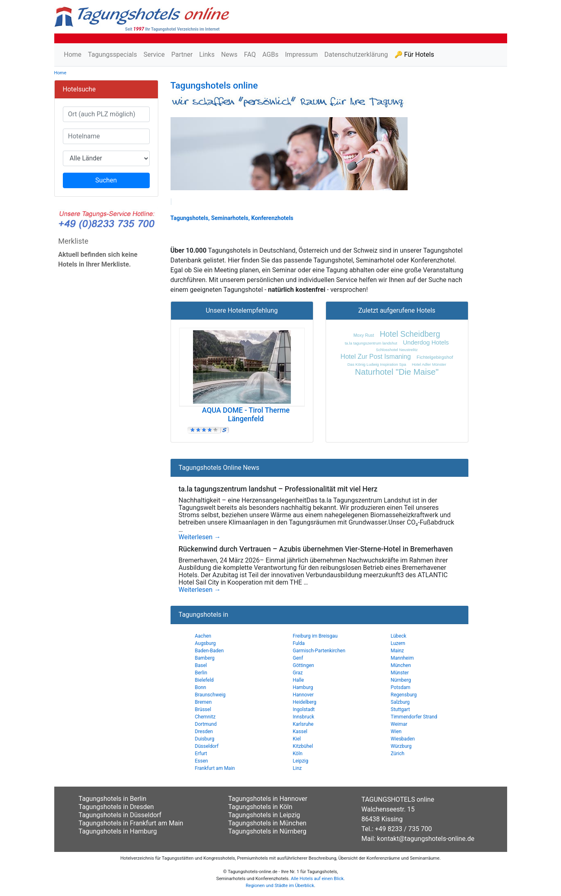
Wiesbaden (403, 739)
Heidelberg (305, 702)
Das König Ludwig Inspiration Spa (376, 364)
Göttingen (303, 665)
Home (73, 54)
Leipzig (300, 761)
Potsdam (400, 687)
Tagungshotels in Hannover (267, 799)
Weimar (399, 724)
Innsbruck (304, 717)
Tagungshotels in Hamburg (118, 831)
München (401, 665)
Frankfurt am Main (215, 768)
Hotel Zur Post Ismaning (376, 356)
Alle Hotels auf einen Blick (317, 878)
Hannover (303, 695)
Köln (298, 753)
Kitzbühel (303, 746)
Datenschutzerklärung (356, 54)
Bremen (203, 702)
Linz (297, 768)
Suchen (106, 180)
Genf (298, 658)
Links (207, 54)
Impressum (301, 54)
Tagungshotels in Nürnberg (267, 831)
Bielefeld (204, 680)
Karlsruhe (303, 724)
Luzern (398, 643)
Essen (201, 761)
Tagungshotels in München (267, 823)
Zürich (398, 753)
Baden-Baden (209, 651)
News (229, 54)
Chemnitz (205, 717)
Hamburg (303, 687)
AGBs (270, 54)
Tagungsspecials (112, 54)
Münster (400, 673)
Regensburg (404, 695)
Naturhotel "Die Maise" (397, 371)
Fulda (299, 643)
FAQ (250, 54)
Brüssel (203, 709)
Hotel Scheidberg (410, 334)
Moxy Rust (363, 335)
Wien (396, 731)
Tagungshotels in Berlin (112, 799)
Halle (298, 680)
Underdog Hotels (426, 342)
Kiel (297, 739)
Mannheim (402, 658)
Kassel (300, 731)
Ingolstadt (304, 709)
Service (154, 54)
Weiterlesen (200, 537)
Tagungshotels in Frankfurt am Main (131, 823)
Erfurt (201, 753)
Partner (182, 54)
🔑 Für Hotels (414, 54)
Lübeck (398, 636)
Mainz (397, 651)
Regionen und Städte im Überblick (280, 885)
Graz (298, 673)
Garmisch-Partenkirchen (319, 651)
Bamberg (205, 658)
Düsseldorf (207, 746)
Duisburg (205, 739)
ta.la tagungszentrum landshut (371, 343)
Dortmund (206, 724)
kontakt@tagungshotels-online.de (426, 839)
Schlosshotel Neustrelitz (396, 349)
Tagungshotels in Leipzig (264, 815)
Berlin (201, 673)
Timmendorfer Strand (414, 717)
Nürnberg (401, 680)
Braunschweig (210, 695)
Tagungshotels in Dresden (116, 807)
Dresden (204, 731)
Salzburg (400, 702)
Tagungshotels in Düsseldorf (120, 815)
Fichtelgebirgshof (435, 357)
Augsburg (205, 643)
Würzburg (401, 746)
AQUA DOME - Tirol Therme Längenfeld (246, 414)
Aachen (203, 636)
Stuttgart (400, 709)
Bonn (200, 687)
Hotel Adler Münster (429, 364)
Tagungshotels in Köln (260, 807)
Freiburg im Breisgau (315, 636)
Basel (201, 665)
